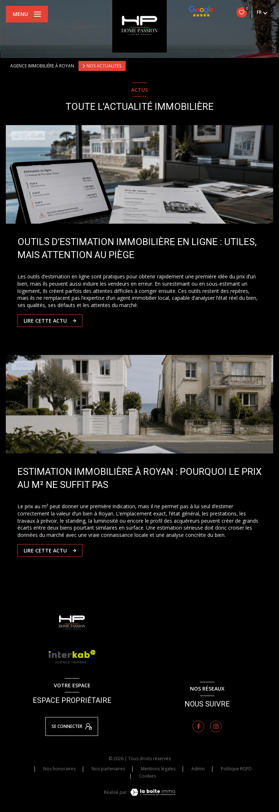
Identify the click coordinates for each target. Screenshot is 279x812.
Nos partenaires (108, 769)
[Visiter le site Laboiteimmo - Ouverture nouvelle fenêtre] (152, 792)
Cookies (147, 776)
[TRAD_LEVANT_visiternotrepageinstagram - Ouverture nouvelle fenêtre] (216, 726)
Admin (198, 769)
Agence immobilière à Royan (42, 66)
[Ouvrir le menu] (27, 14)
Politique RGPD (236, 769)
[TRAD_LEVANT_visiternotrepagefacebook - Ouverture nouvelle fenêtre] (198, 726)
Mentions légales (158, 769)
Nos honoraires (59, 769)
